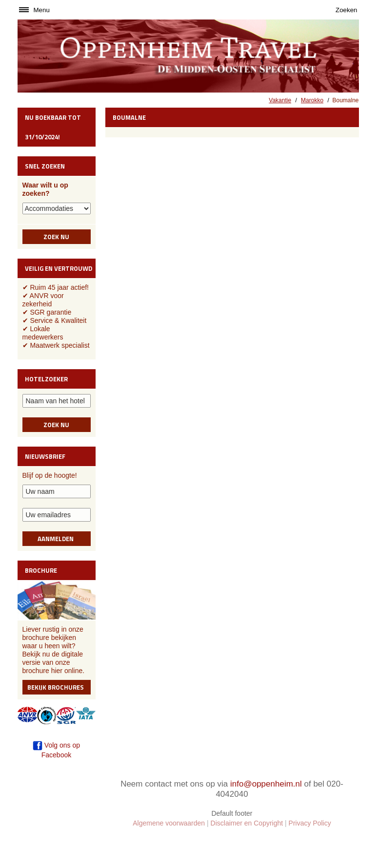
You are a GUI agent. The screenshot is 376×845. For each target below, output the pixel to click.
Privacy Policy (310, 823)
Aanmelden (56, 539)
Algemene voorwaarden (169, 823)
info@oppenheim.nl (266, 784)
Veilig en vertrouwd (58, 268)
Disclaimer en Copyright (247, 823)
